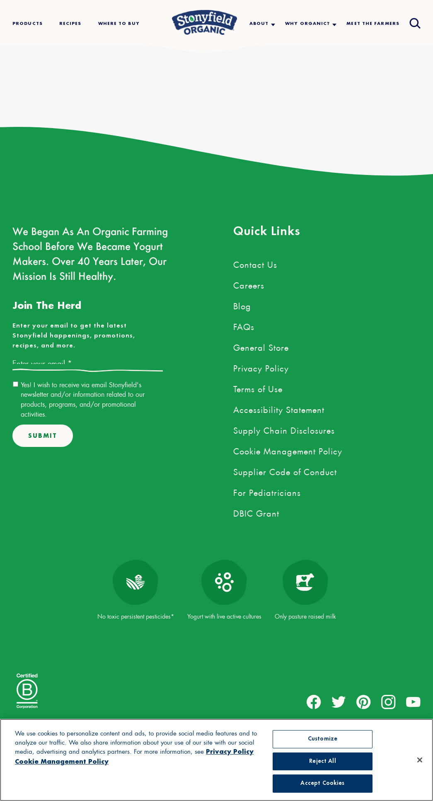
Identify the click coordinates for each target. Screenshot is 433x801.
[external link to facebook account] (314, 702)
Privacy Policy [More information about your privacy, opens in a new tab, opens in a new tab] (230, 751)
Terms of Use (258, 387)
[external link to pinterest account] (363, 702)
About (259, 23)
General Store (261, 346)
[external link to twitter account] (338, 702)
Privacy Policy (261, 366)
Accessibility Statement (278, 408)
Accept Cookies (322, 783)
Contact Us (255, 263)
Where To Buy (119, 23)
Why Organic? (307, 23)
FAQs (243, 325)
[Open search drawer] (414, 22)
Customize (322, 739)
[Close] (420, 760)
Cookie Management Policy (287, 449)
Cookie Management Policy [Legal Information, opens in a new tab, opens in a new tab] (62, 761)
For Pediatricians (267, 491)
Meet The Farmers (372, 23)
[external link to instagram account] (388, 702)
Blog (242, 304)
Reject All (322, 761)
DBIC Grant (256, 512)
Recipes (70, 23)
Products (27, 23)
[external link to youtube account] (413, 702)
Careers (248, 284)
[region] (216, 760)
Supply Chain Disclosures (284, 429)
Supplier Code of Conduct (285, 470)
